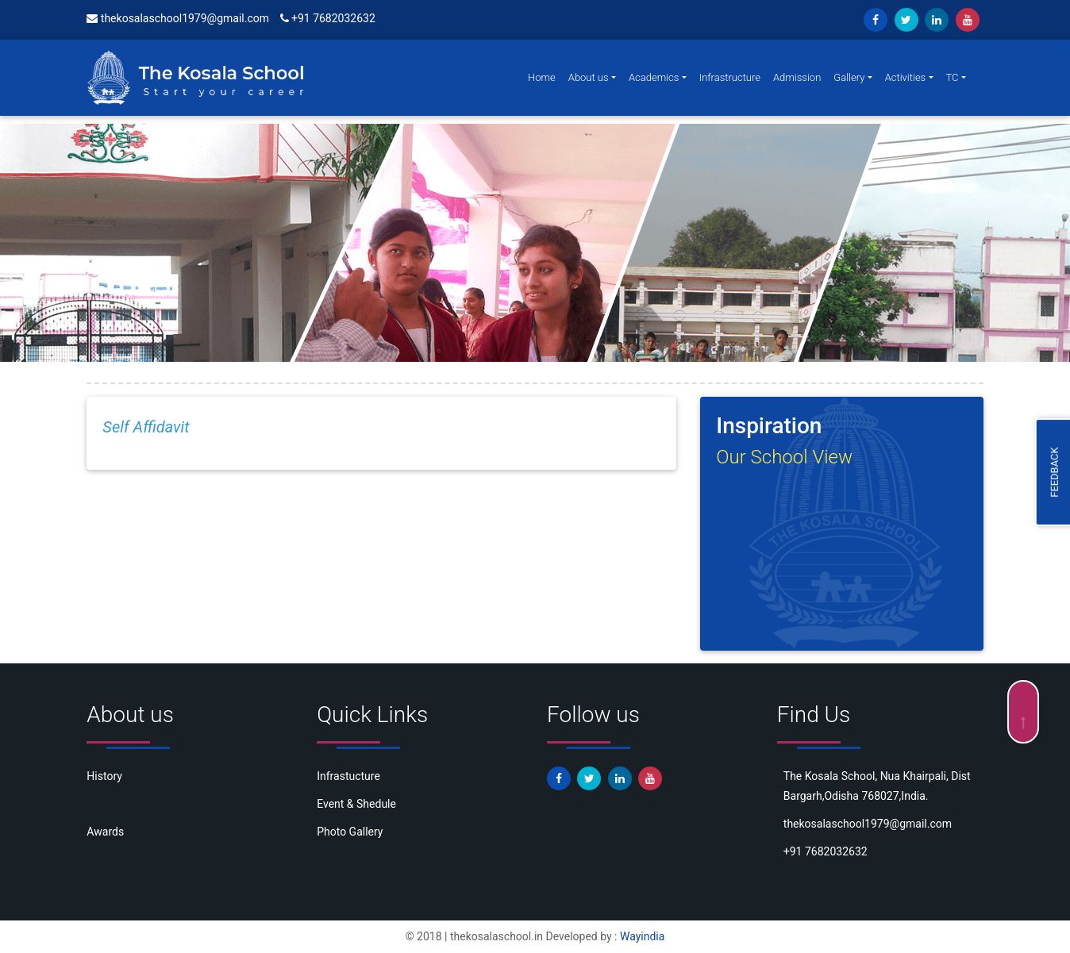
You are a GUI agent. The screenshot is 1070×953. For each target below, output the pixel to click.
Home (542, 77)
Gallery (848, 77)
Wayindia (642, 936)
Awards (105, 831)
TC (952, 77)
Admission (797, 77)
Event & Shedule (356, 803)
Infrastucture (348, 776)
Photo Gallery (350, 831)
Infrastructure (729, 77)
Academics (654, 77)
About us (588, 77)
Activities (905, 77)
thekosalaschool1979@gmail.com (178, 18)
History (104, 776)
